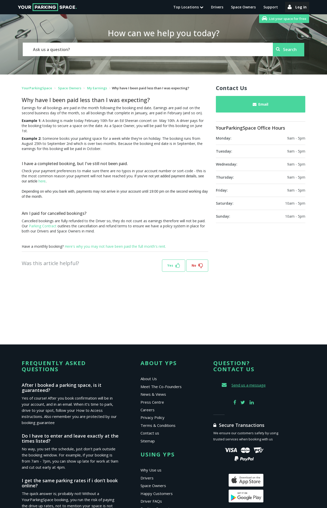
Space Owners (243, 7)
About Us (149, 378)
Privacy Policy (153, 417)
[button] (173, 265)
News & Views (153, 394)
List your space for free (284, 18)
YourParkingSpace (37, 88)
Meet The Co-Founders (161, 386)
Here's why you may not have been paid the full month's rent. (115, 246)
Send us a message (248, 385)
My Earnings (97, 88)
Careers (148, 409)
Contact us (150, 433)
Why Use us (151, 470)
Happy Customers (157, 493)
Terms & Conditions (158, 425)
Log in (297, 7)
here (41, 181)
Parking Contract (42, 226)
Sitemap (148, 440)
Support (270, 7)
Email (260, 104)
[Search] (148, 49)
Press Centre (152, 402)
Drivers (217, 7)
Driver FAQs (151, 501)
